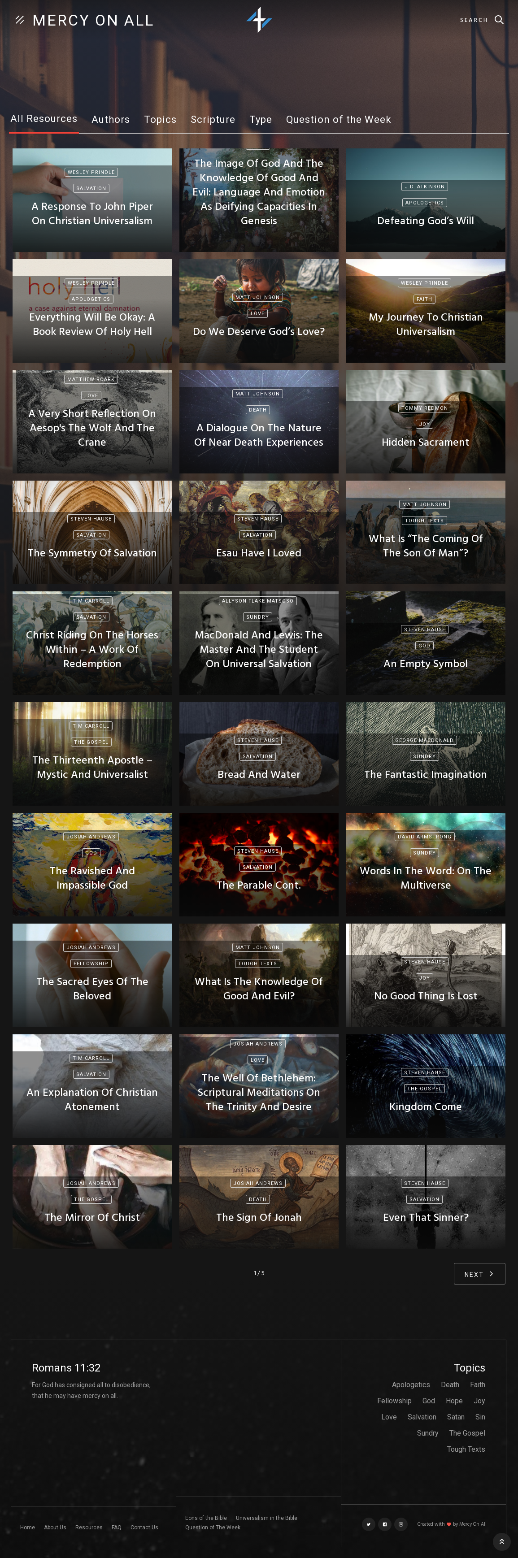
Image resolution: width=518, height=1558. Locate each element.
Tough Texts (466, 1449)
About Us (55, 1527)
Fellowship (394, 1401)
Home (27, 1527)
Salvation (422, 1417)
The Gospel (467, 1433)
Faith (477, 1384)
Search (474, 20)
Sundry (428, 1433)
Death (450, 1384)
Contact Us (144, 1527)
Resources (89, 1527)
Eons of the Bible (206, 1518)
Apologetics (411, 1384)
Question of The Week (212, 1527)
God (428, 1401)
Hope (454, 1401)
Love (389, 1417)
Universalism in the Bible (266, 1518)
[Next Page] (479, 1274)
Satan (456, 1417)
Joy (479, 1401)
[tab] (44, 122)
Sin (480, 1417)
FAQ (117, 1527)
